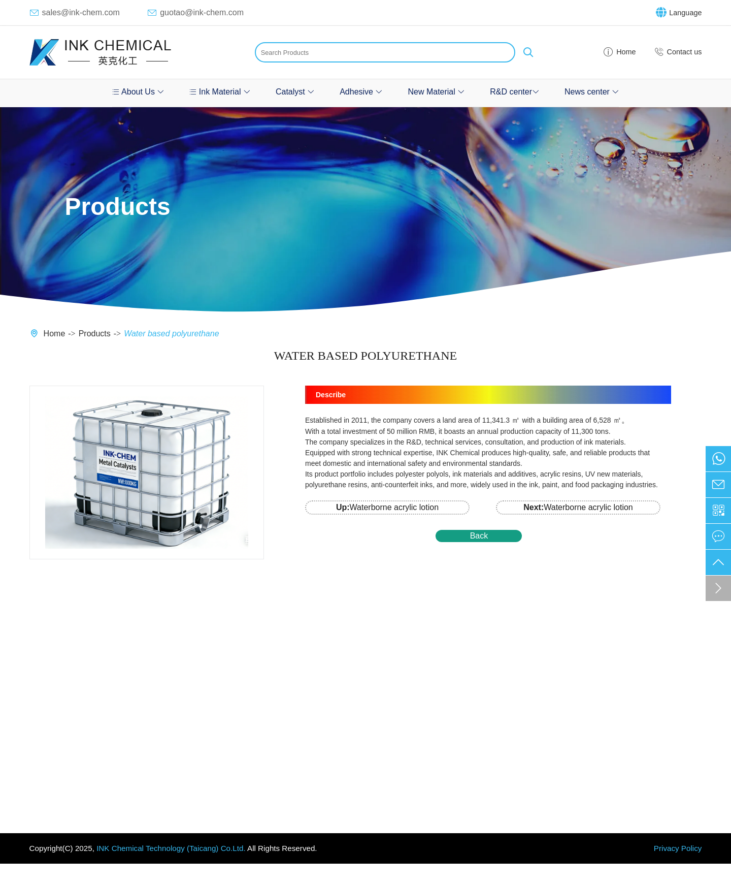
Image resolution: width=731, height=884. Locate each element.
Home (619, 52)
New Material (436, 91)
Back (479, 535)
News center (591, 91)
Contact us (678, 52)
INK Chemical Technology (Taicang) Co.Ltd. (170, 848)
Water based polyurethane (171, 333)
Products (95, 333)
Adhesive (361, 91)
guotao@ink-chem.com (195, 12)
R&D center (514, 91)
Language (679, 12)
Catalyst (295, 91)
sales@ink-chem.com (74, 12)
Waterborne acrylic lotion (387, 507)
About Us (138, 91)
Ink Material (219, 91)
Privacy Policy (678, 848)
